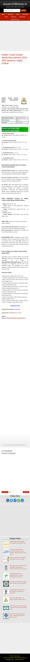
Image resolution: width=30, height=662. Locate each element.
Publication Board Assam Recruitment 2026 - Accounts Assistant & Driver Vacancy (16, 575)
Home (9, 492)
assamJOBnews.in (15, 4)
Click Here (17, 309)
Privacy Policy (17, 657)
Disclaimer (10, 657)
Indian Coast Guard (20, 444)
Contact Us (24, 657)
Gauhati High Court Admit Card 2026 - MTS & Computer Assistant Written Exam (18, 607)
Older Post (26, 492)
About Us (5, 657)
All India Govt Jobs (11, 444)
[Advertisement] (15, 36)
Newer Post (5, 492)
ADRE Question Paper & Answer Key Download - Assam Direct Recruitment (17, 591)
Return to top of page (15, 656)
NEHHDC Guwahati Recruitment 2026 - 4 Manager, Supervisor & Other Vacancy (17, 615)
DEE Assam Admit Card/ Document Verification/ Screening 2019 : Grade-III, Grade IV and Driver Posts (18, 567)
